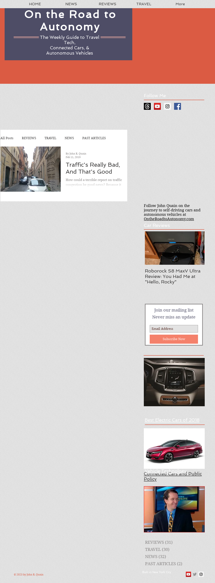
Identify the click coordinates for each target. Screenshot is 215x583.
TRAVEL (50, 138)
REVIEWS (29, 138)
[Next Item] (198, 248)
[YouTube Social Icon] (157, 106)
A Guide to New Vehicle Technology (165, 468)
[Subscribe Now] (174, 339)
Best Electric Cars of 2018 (172, 420)
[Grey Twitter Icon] (194, 574)
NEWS (69, 138)
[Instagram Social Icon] (167, 106)
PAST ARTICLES (94, 138)
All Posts (6, 138)
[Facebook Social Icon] (177, 106)
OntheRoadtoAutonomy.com (169, 219)
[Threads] (147, 106)
